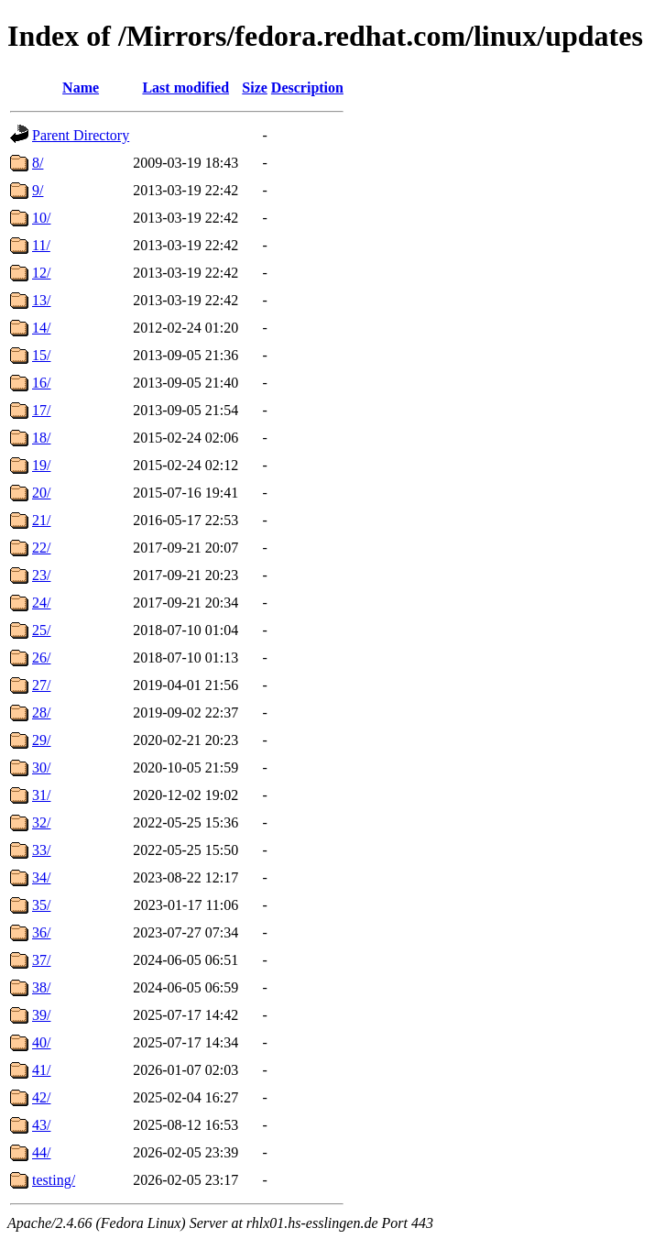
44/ (41, 1152)
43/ (41, 1125)
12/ (41, 272)
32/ (41, 822)
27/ (41, 685)
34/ (41, 877)
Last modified (185, 87)
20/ (41, 492)
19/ (41, 465)
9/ (37, 190)
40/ (41, 1042)
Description (307, 87)
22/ (41, 547)
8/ (37, 162)
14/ (41, 327)
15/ (41, 355)
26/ (41, 657)
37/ (41, 960)
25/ (41, 630)
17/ (41, 410)
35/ (41, 905)
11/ (41, 245)
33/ (41, 850)
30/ (41, 767)
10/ (41, 217)
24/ (41, 602)
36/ (41, 932)
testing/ (53, 1180)
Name (80, 87)
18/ (41, 437)
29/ (41, 740)
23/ (41, 575)
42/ (41, 1097)
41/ (41, 1070)
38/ (41, 987)
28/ (41, 712)
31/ (41, 795)
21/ (41, 520)
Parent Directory (80, 135)
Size (254, 87)
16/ (41, 382)
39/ (41, 1015)
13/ (41, 300)
